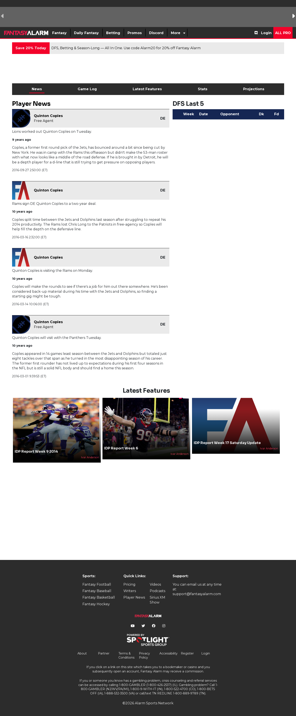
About (82, 653)
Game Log (87, 89)
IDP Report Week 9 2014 (36, 451)
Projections (253, 89)
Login (266, 33)
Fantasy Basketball (98, 597)
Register (187, 653)
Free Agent (44, 121)
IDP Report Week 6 (121, 448)
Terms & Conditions (126, 655)
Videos (155, 584)
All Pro (283, 33)
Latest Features (147, 89)
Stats (202, 89)
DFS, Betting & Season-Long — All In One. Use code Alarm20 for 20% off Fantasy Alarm (126, 48)
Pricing (129, 584)
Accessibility (168, 653)
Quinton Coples (48, 116)
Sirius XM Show (157, 599)
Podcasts (157, 591)
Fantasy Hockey (96, 604)
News (37, 89)
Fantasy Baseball (96, 591)
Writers (129, 591)
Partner (103, 653)
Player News (134, 597)
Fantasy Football (96, 584)
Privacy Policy (144, 655)
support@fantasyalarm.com (197, 594)
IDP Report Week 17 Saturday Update (227, 443)
